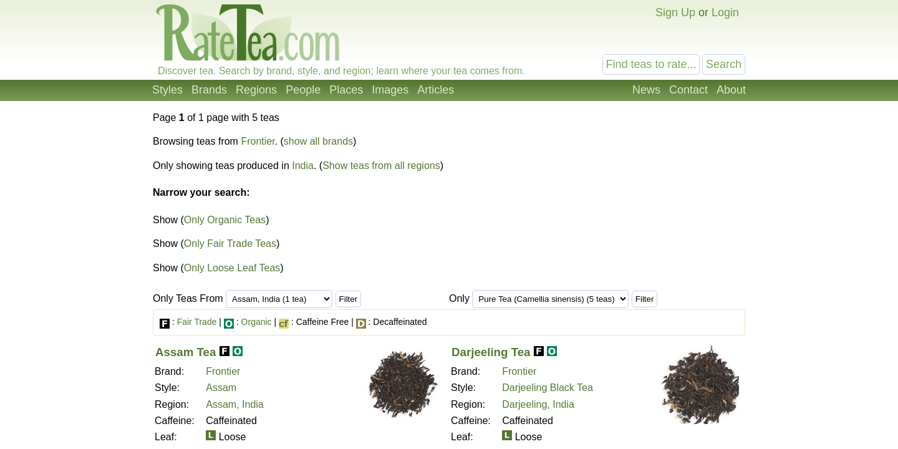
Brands (209, 90)
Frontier (257, 141)
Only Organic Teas (225, 220)
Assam (221, 387)
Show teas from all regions (381, 165)
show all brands (318, 141)
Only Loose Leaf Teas (232, 268)
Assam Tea (185, 352)
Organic (256, 322)
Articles (435, 90)
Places (346, 90)
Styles (167, 90)
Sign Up (675, 12)
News (646, 90)
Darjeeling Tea (490, 352)
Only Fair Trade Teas (230, 243)
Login (725, 12)
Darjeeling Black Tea (547, 387)
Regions (256, 90)
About (731, 90)
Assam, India (234, 404)
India (303, 165)
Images (390, 90)
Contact (688, 90)
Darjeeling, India (538, 404)
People (303, 90)
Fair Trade (197, 322)
